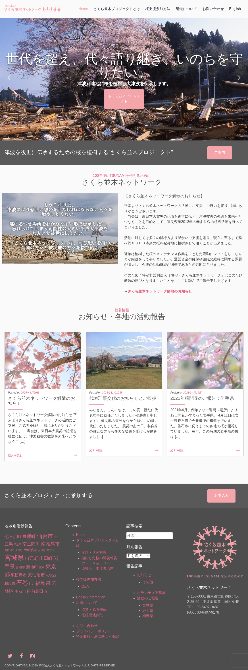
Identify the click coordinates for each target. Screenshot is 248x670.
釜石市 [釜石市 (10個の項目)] (20, 591)
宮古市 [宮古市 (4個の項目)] (51, 550)
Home (83, 9)
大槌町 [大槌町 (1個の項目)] (19, 550)
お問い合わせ (213, 9)
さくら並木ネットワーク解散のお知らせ (160, 291)
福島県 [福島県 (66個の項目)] (43, 583)
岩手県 (147, 610)
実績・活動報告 (93, 553)
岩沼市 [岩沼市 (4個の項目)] (20, 567)
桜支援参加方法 (157, 9)
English (235, 9)
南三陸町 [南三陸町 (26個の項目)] (31, 543)
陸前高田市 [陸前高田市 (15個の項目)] (37, 591)
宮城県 (147, 605)
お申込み (221, 495)
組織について (186, 9)
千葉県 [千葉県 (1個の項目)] (17, 544)
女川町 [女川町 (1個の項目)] (41, 550)
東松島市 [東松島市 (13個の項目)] (19, 575)
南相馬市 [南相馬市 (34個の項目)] (50, 543)
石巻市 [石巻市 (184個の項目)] (25, 582)
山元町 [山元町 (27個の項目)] (31, 558)
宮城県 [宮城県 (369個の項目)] (14, 557)
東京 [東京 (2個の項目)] (41, 567)
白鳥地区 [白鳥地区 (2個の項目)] (51, 575)
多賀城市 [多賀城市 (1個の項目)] (9, 550)
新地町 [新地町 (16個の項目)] (32, 567)
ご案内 (219, 152)
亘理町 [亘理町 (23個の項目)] (29, 536)
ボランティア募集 (151, 593)
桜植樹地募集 (92, 615)
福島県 (147, 616)
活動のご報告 (147, 598)
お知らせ (144, 575)
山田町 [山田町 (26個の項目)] (46, 558)
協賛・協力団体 (93, 610)
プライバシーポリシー (94, 631)
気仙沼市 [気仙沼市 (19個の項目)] (36, 575)
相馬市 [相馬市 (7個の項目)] (9, 583)
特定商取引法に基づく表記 (97, 636)
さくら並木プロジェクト (124, 98)
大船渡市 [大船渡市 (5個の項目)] (30, 550)
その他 (147, 582)
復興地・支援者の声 (97, 569)
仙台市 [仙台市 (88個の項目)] (45, 536)
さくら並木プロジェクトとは (117, 9)
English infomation (90, 597)
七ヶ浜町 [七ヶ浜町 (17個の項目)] (12, 536)
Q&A (85, 586)
